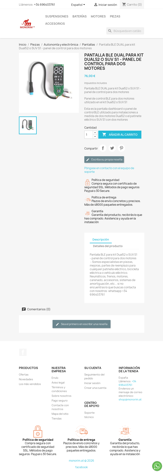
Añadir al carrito (120, 134)
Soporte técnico (89, 415)
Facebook (23, 352)
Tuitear (112, 148)
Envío (55, 378)
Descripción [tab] (100, 239)
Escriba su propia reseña (104, 160)
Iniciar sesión (92, 383)
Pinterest (121, 148)
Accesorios (55, 24)
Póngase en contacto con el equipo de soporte (109, 170)
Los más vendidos (30, 384)
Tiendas (57, 418)
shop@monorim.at (130, 399)
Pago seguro (60, 400)
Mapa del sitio (60, 413)
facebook (81, 467)
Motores (98, 16)
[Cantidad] (88, 135)
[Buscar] (125, 31)
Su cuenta (92, 368)
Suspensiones (56, 16)
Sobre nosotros (61, 396)
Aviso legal (58, 382)
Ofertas (24, 374)
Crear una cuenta (95, 388)
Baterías (80, 16)
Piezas (115, 16)
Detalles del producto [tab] (108, 246)
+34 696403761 (44, 5)
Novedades (26, 379)
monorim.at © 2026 (81, 461)
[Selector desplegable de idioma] (78, 5)
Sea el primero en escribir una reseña (81, 324)
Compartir (102, 148)
